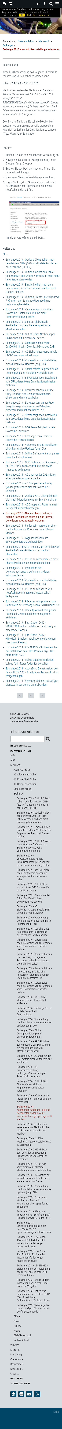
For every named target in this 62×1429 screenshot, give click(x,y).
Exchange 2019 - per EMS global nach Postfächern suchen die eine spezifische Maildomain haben (28, 325)
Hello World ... (20, 745)
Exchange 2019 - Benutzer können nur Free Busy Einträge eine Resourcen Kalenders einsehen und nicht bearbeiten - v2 (30, 406)
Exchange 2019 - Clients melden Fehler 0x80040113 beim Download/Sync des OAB (33, 898)
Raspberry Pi (17, 1364)
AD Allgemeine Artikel (25, 774)
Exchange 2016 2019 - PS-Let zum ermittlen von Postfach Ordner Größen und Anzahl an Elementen (32, 550)
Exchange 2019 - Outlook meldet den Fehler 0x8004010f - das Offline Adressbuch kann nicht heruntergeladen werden (32, 275)
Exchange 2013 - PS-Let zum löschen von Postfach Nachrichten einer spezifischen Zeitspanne (29, 592)
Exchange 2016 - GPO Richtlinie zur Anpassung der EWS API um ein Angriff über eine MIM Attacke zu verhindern (32, 465)
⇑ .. (5, 254)
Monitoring (16, 1354)
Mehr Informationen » (38, 15)
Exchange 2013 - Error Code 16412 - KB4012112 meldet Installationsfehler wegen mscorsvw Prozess (31, 638)
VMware (14, 1345)
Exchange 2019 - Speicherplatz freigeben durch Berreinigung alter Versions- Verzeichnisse (33, 932)
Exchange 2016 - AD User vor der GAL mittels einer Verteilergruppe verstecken (34, 1059)
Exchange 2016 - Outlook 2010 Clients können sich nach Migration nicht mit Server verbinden (32, 1086)
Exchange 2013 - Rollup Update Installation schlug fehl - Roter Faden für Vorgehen (33, 1283)
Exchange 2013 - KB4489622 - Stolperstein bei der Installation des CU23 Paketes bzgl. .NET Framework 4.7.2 (32, 651)
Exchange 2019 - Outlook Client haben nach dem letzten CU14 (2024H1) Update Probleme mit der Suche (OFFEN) (31, 263)
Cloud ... (14, 1373)
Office (17, 1316)
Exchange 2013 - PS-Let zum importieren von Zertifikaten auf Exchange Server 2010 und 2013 (33, 1214)
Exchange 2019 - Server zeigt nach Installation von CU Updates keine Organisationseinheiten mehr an (31, 381)
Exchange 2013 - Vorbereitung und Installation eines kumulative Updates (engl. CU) (34, 1189)
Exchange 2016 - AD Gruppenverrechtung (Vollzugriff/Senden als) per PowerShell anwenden (29, 487)
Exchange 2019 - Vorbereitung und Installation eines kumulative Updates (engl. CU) (34, 920)
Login (56, 1411)
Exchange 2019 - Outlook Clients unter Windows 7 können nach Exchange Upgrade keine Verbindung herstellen (32, 300)
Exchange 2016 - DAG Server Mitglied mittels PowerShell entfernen (31, 1000)
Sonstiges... (16, 1368)
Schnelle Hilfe (20, 1383)
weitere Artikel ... (22, 1340)
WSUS (17, 1330)
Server (17, 1321)
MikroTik (14, 1349)
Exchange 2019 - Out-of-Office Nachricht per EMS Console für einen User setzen (33, 887)
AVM (12, 755)
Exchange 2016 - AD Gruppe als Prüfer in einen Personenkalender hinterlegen (34, 1098)
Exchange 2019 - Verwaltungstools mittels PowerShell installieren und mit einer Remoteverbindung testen (29, 313)
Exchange (8, 45)
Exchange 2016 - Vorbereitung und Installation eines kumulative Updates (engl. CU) (34, 1022)
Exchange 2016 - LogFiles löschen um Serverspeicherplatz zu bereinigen (34, 1141)
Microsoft (44, 41)
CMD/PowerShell (23, 1335)
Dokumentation (26, 41)
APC (12, 760)
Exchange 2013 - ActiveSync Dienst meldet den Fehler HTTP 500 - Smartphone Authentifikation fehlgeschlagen (32, 672)
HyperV (17, 1325)
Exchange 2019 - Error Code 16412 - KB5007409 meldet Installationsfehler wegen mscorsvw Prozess (31, 626)
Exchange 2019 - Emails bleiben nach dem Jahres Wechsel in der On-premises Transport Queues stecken (31, 288)
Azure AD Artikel (22, 769)
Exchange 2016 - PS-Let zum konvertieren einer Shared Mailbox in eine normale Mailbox (34, 1167)
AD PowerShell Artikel (25, 779)
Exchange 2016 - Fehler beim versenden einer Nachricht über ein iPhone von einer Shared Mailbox (31, 529)
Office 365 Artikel (23, 788)
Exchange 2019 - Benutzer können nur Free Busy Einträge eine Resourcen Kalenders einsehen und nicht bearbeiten (30, 393)
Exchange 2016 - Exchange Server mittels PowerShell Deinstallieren (34, 1011)
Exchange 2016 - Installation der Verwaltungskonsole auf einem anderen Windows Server (28, 571)
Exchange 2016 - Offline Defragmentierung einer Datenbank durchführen (29, 1033)
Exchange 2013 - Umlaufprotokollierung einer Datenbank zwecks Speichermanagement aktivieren (31, 613)
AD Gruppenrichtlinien (25, 784)
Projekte (16, 1378)
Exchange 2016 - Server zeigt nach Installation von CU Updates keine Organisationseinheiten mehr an (31, 418)
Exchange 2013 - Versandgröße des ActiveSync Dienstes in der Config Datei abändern (33, 1308)
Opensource (16, 1359)
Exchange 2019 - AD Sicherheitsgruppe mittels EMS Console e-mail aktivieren (33, 909)
